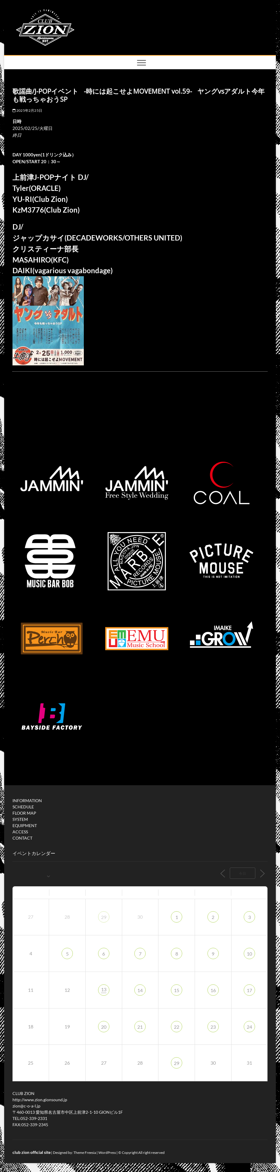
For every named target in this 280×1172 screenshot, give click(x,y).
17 (249, 990)
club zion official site (31, 1152)
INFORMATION (27, 800)
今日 (242, 873)
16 (213, 990)
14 (140, 990)
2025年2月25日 (27, 110)
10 (249, 953)
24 (249, 1027)
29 (103, 917)
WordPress (107, 1152)
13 (103, 989)
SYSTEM (20, 819)
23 (213, 1027)
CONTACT (22, 837)
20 (103, 1027)
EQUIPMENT (24, 825)
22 (176, 1027)
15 (176, 990)
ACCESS (20, 831)
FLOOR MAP (24, 813)
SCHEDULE (23, 806)
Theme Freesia (84, 1152)
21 (140, 1027)
